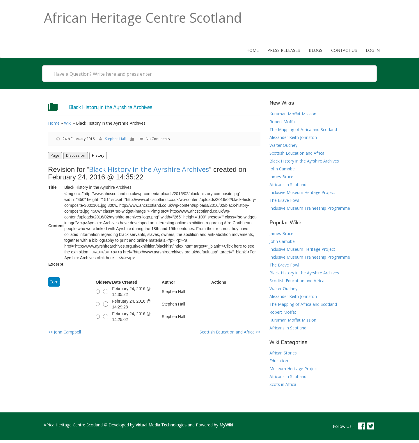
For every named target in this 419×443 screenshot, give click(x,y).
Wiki (68, 123)
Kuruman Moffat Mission (292, 114)
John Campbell (64, 332)
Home (252, 50)
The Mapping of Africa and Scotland (303, 129)
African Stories (283, 353)
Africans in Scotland (287, 184)
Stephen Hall (115, 138)
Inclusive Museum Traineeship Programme (309, 208)
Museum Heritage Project (293, 368)
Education (278, 360)
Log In (373, 50)
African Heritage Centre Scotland (143, 18)
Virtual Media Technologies (161, 425)
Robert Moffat (282, 121)
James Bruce (281, 176)
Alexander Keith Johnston (293, 137)
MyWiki (226, 425)
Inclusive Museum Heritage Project (302, 192)
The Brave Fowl (284, 200)
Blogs (315, 50)
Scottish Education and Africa (230, 332)
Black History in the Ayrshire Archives (149, 169)
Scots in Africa (282, 384)
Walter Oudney (283, 145)
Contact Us (344, 50)
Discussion (75, 155)
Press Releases (283, 50)
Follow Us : (343, 426)
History (98, 155)
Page (55, 155)
